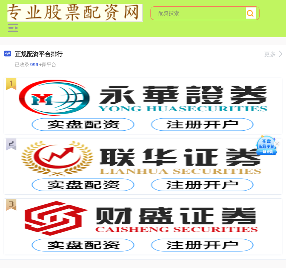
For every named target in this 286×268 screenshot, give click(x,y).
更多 (273, 54)
